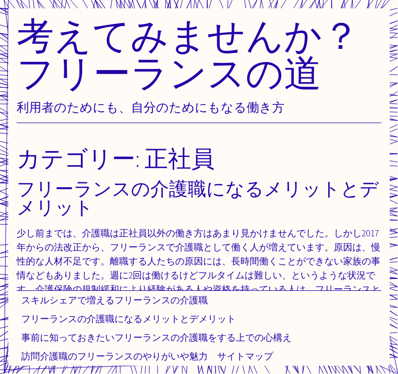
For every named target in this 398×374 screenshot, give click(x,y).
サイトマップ (245, 356)
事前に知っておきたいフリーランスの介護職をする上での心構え (156, 337)
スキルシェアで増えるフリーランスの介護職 (114, 300)
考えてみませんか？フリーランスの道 (188, 53)
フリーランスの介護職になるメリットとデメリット (128, 319)
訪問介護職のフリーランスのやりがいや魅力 (114, 356)
